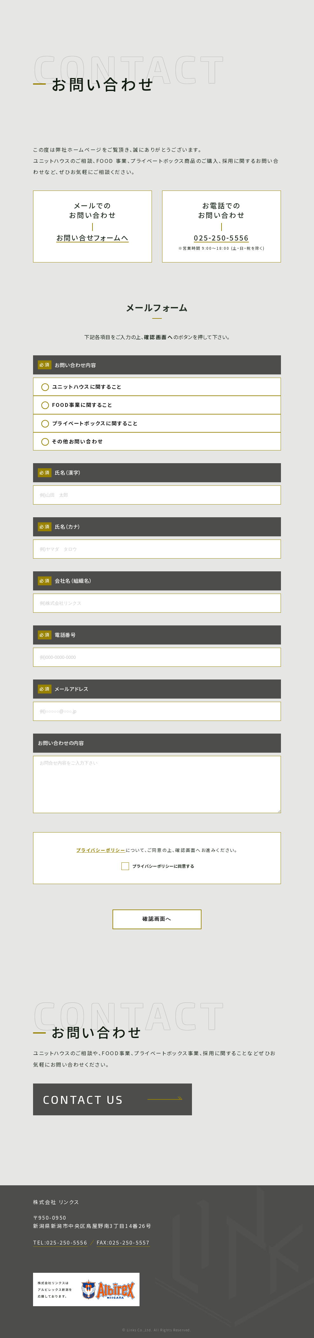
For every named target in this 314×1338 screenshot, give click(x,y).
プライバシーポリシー (100, 850)
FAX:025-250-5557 (123, 1243)
